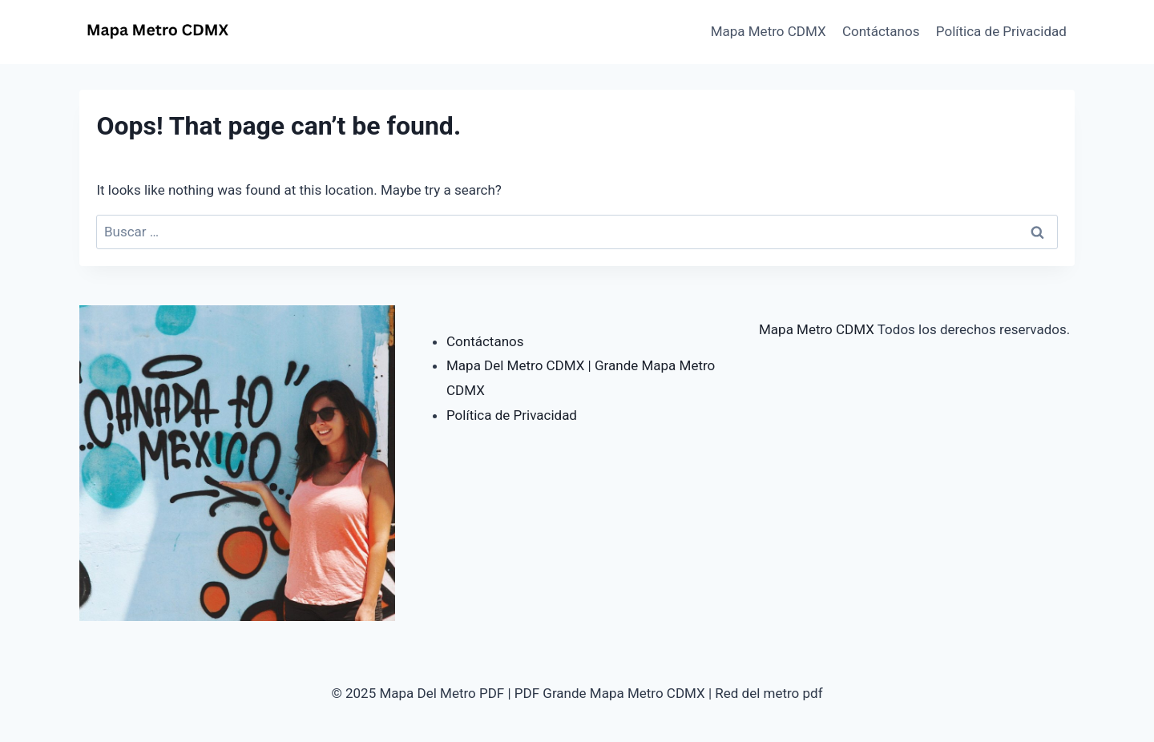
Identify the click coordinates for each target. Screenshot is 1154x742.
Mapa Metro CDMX (768, 31)
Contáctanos (881, 31)
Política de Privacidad (1001, 31)
